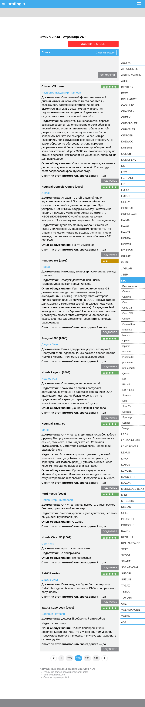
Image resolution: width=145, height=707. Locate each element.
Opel (124, 512)
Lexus (125, 452)
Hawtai (126, 232)
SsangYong (129, 567)
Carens (48, 61)
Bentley (127, 87)
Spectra (126, 411)
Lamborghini (130, 440)
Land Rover (129, 446)
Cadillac (127, 105)
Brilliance (129, 99)
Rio (124, 378)
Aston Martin (131, 75)
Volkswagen (130, 609)
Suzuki (126, 579)
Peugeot (127, 519)
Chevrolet (129, 123)
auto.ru (14, 4)
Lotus (125, 464)
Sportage (127, 417)
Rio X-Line (128, 389)
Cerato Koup (64, 68)
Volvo (125, 615)
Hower (126, 244)
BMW (124, 93)
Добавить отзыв (97, 43)
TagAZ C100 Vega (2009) (58, 607)
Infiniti (126, 256)
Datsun (126, 147)
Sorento (126, 395)
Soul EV (126, 406)
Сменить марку (105, 52)
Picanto (74, 75)
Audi (124, 81)
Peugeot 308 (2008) (54, 260)
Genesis (127, 208)
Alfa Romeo (129, 68)
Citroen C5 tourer (53, 85)
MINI (124, 494)
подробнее (110, 180)
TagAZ (125, 585)
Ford (125, 189)
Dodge (126, 153)
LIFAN (125, 458)
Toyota (126, 597)
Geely (125, 201)
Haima (125, 220)
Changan (127, 111)
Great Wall (129, 214)
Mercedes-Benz (132, 488)
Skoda (125, 555)
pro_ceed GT (129, 368)
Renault (127, 537)
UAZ (123, 603)
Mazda (125, 482)
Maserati (128, 476)
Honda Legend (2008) (56, 372)
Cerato (48, 68)
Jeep (124, 274)
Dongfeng (129, 159)
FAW (124, 171)
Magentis (82, 68)
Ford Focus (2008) (54, 493)
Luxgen (126, 470)
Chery (125, 117)
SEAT (124, 549)
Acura (125, 62)
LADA (124, 434)
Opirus (48, 75)
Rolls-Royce (130, 543)
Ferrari (127, 177)
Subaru (126, 573)
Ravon (125, 531)
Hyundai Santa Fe (53, 423)
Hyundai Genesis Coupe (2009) (62, 186)
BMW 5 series (51, 573)
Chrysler (128, 129)
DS (123, 165)
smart (125, 561)
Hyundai (127, 250)
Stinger (126, 422)
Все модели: (130, 286)
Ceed (75, 61)
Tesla (125, 591)
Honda (126, 238)
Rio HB (126, 384)
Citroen (127, 135)
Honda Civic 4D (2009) (56, 536)
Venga (125, 428)
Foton (125, 195)
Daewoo (127, 141)
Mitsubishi (128, 500)
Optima (61, 75)
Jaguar (126, 268)
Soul (124, 400)
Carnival (62, 61)
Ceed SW (104, 61)
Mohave (97, 68)
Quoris (126, 373)
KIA (123, 280)
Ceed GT (88, 61)
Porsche (127, 525)
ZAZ (123, 621)
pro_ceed (127, 362)
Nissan (126, 506)
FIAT (124, 183)
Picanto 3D (128, 357)
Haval (125, 226)
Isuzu (125, 262)
